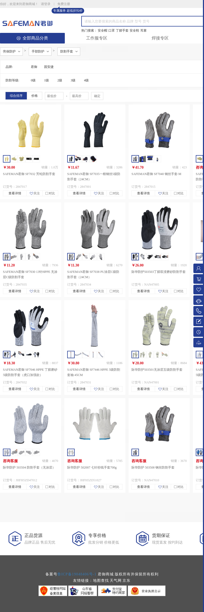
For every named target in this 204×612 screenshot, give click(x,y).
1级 (46, 80)
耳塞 (143, 30)
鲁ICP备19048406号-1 (76, 574)
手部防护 (38, 51)
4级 (86, 80)
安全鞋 (134, 30)
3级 (73, 80)
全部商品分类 (32, 38)
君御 (34, 67)
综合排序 (16, 96)
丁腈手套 (122, 30)
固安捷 (49, 67)
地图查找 (101, 581)
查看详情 (14, 193)
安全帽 (102, 30)
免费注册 (63, 4)
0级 (33, 80)
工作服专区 (96, 38)
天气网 (116, 581)
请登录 (45, 4)
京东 (126, 581)
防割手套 (66, 51)
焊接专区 (160, 38)
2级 (59, 80)
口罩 (111, 30)
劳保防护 (9, 51)
